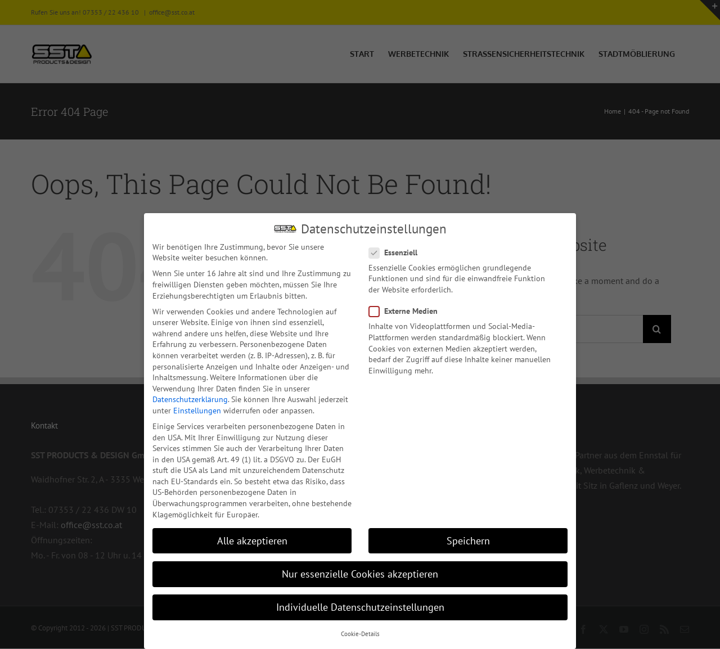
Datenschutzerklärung (190, 399)
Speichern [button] (468, 540)
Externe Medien (407, 310)
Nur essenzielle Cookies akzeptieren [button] (360, 573)
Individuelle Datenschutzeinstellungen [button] (360, 606)
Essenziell (397, 252)
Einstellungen (197, 410)
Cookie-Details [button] (360, 633)
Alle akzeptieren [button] (252, 540)
